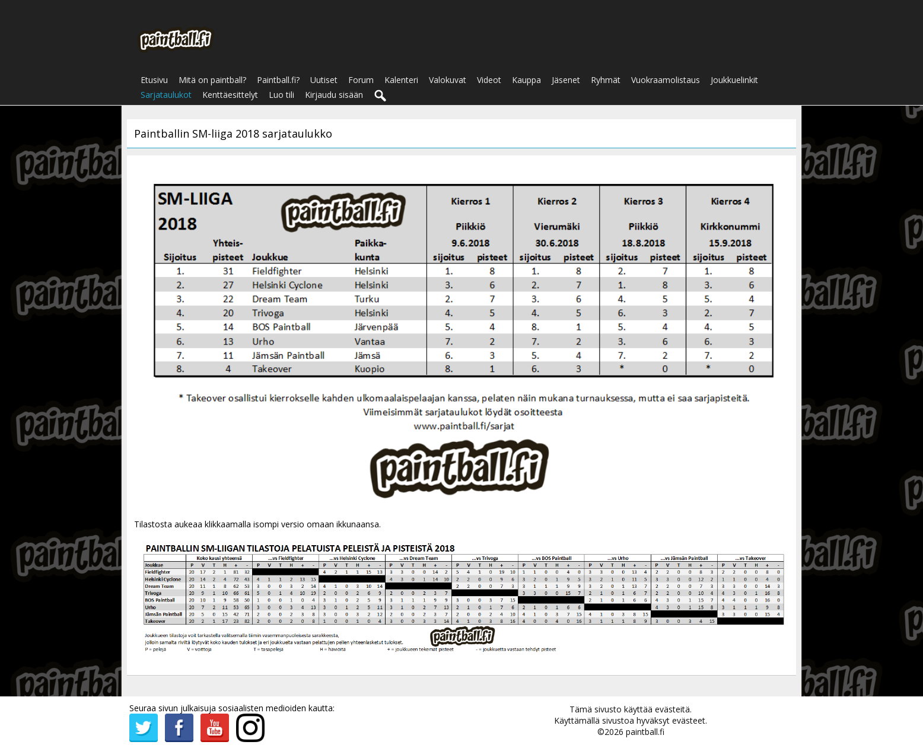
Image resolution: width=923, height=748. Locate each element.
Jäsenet (566, 79)
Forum (361, 79)
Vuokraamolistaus (665, 79)
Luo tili (281, 94)
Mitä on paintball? (212, 79)
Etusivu (154, 79)
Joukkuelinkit (734, 79)
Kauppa (526, 79)
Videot (489, 79)
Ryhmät (605, 79)
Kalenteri (401, 79)
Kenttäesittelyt (230, 94)
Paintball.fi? (278, 79)
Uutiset (324, 79)
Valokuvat (447, 79)
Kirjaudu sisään (334, 94)
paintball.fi (645, 731)
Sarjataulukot (166, 94)
